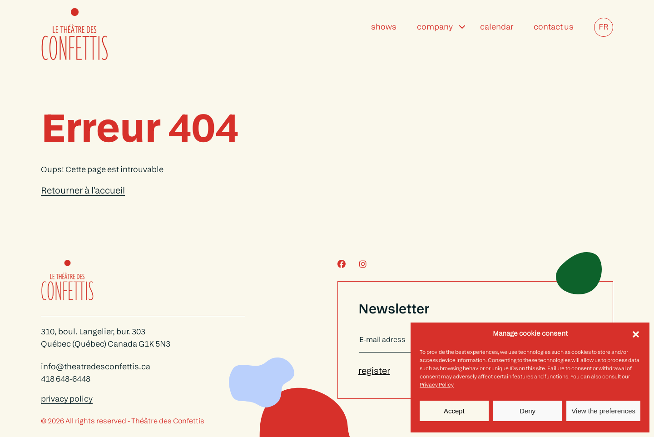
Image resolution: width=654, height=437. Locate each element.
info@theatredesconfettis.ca (95, 367)
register (374, 371)
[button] (635, 334)
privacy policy (67, 399)
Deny (527, 411)
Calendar (496, 27)
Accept (454, 411)
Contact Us (554, 27)
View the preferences (603, 411)
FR (604, 27)
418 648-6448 (65, 379)
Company (435, 27)
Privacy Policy (437, 385)
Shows (383, 27)
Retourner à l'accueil (83, 191)
